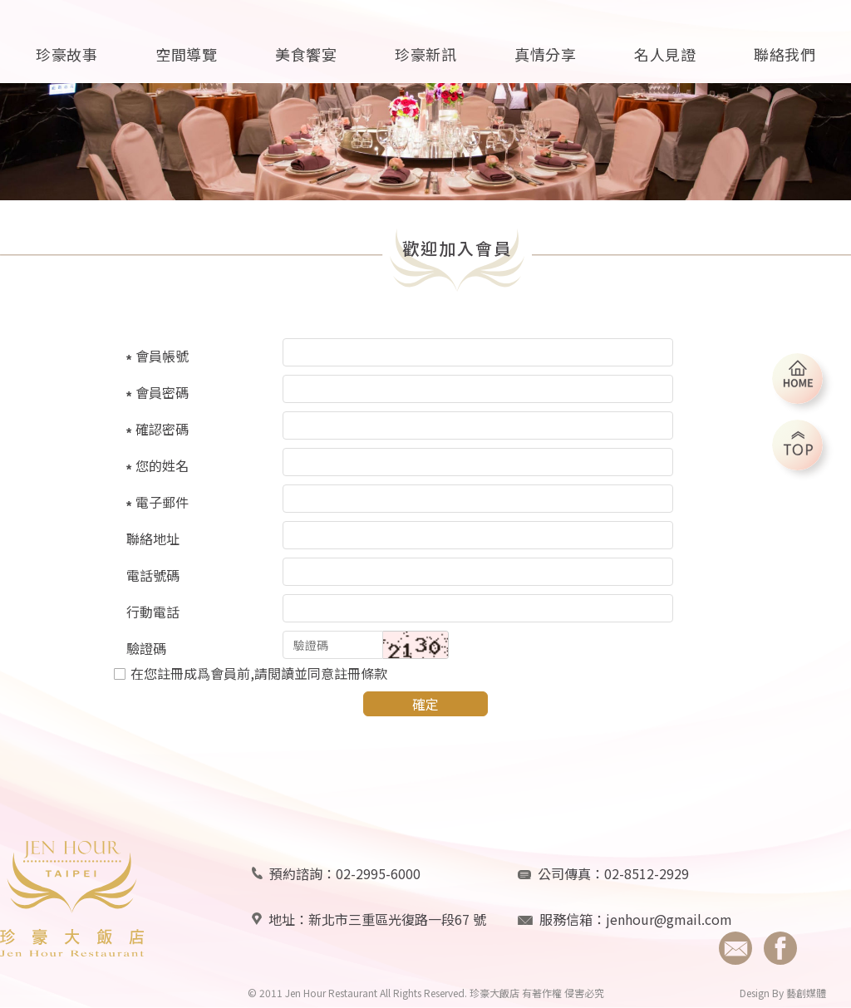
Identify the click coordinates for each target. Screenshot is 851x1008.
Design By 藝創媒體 (783, 993)
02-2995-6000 (378, 873)
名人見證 (665, 54)
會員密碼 (162, 392)
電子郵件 (162, 502)
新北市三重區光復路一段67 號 (397, 919)
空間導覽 (186, 54)
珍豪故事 (66, 54)
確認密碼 (162, 429)
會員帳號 (162, 356)
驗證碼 (146, 648)
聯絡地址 (153, 538)
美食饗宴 (306, 54)
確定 (425, 704)
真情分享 (545, 54)
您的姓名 (162, 465)
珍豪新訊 (425, 54)
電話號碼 (153, 575)
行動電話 (153, 612)
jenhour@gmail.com (669, 919)
